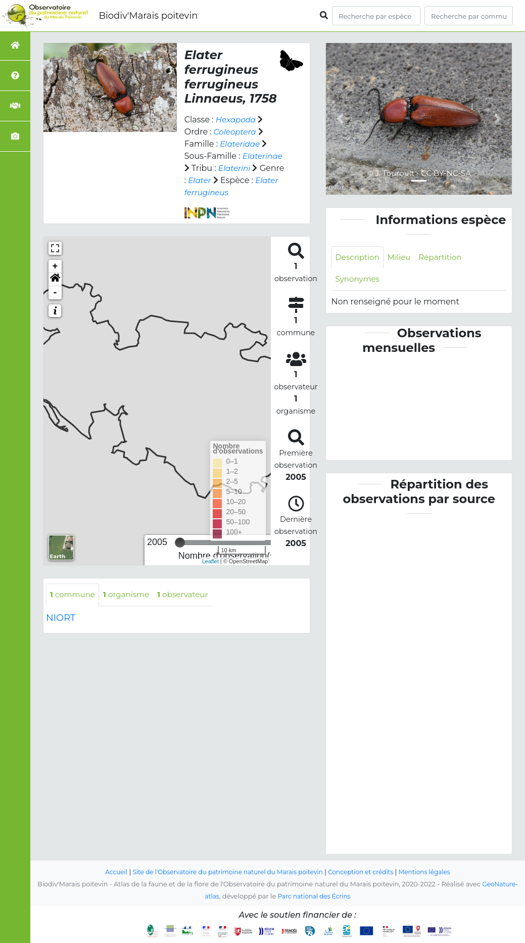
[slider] (180, 542)
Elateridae (241, 144)
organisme (130, 595)
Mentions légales (433, 872)
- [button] (55, 293)
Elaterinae (264, 156)
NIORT (60, 618)
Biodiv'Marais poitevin (148, 15)
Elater (200, 180)
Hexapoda (237, 119)
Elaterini (235, 168)
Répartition (445, 257)
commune (74, 595)
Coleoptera (236, 132)
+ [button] (55, 266)
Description (358, 257)
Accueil (107, 872)
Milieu (402, 257)
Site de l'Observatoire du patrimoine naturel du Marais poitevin (225, 872)
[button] (55, 279)
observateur (190, 595)
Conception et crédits (365, 872)
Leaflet (210, 561)
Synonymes (358, 280)
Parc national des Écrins (314, 897)
